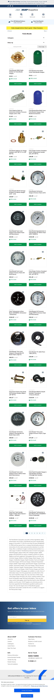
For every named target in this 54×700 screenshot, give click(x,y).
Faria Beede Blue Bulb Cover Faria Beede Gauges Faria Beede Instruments (37, 112)
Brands (10, 31)
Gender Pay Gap (12, 659)
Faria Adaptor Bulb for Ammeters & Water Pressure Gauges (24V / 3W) (17, 112)
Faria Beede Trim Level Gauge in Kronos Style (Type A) (37, 433)
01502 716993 (33, 656)
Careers (10, 641)
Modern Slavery (12, 662)
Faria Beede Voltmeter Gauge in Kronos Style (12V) (37, 192)
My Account (32, 15)
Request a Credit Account (35, 641)
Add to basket (18, 83)
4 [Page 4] (34, 533)
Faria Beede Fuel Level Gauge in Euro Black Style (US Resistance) (16, 232)
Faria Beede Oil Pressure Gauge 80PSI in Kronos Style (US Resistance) (37, 313)
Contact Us (31, 643)
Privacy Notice (29, 622)
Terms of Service (36, 623)
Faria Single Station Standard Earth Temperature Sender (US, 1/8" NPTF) (37, 272)
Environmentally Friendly (14, 657)
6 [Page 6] (39, 533)
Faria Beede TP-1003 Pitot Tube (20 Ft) (37, 352)
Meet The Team (12, 648)
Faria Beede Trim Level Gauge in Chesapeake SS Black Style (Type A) (16, 353)
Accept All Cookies (27, 690)
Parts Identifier (32, 646)
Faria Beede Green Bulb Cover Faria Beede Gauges (36, 71)
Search (21, 15)
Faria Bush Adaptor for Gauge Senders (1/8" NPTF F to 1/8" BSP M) (18, 152)
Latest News (11, 646)
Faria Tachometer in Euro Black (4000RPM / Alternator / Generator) (17, 313)
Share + (45, 31)
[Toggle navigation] (10, 15)
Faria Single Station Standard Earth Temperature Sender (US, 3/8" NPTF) (37, 152)
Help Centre (31, 639)
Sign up (27, 620)
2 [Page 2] (29, 533)
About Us (10, 639)
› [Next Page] (44, 533)
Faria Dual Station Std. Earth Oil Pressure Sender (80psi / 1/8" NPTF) (17, 393)
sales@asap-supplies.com (35, 658)
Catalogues (11, 643)
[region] (27, 690)
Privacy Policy (29, 623)
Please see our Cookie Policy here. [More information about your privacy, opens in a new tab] (39, 686)
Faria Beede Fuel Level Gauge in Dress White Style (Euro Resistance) (17, 473)
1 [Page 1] (26, 533)
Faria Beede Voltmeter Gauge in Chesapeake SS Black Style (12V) (16, 433)
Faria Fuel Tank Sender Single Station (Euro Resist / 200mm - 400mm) (17, 513)
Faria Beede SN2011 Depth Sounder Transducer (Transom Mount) (37, 393)
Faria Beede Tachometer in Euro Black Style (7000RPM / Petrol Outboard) (37, 513)
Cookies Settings (27, 696)
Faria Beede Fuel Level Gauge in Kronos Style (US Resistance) (17, 272)
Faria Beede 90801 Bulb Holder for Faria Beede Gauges (16, 72)
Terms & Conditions (13, 664)
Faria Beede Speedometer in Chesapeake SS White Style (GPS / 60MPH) (37, 232)
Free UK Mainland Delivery (18, 22)
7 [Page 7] (42, 533)
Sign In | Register (41, 6)
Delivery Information (13, 655)
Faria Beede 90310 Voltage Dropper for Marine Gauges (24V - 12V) (17, 192)
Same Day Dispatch (38, 22)
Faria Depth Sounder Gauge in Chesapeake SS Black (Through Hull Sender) (37, 473)
